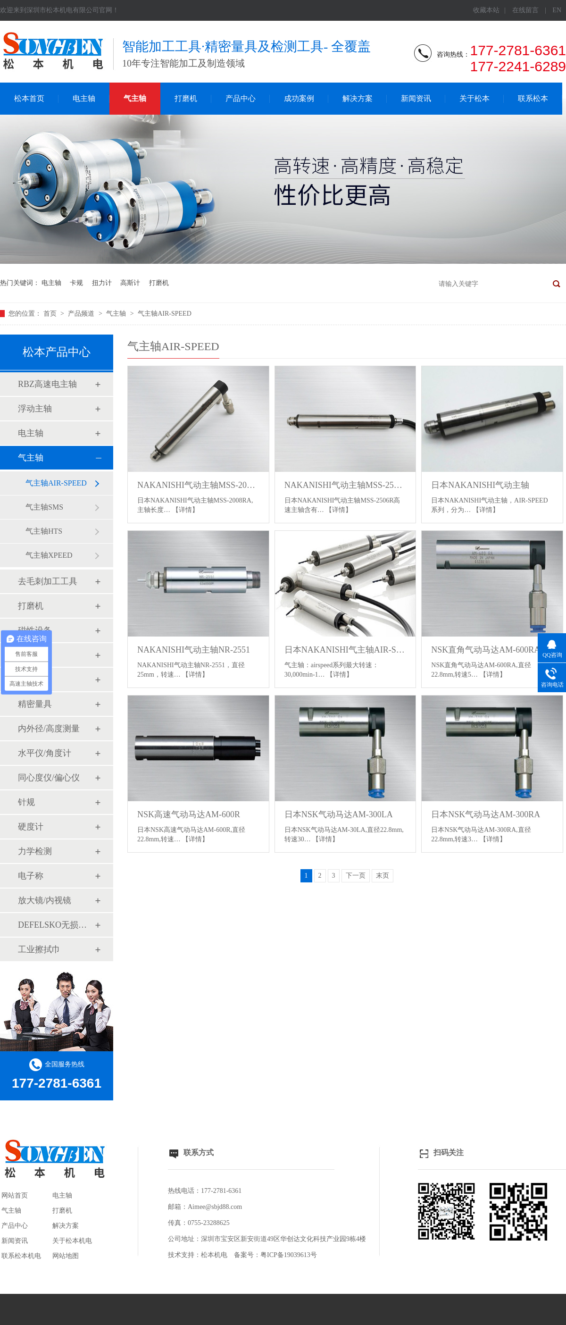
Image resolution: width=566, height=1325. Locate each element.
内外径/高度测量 (49, 728)
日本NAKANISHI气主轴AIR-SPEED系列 (345, 649)
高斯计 (130, 282)
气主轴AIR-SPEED (164, 313)
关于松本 (474, 98)
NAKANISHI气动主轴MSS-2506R (345, 485)
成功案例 (299, 98)
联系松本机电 (21, 1255)
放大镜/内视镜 (44, 900)
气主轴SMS (44, 507)
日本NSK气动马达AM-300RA (485, 814)
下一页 (356, 875)
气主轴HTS (43, 531)
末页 (382, 875)
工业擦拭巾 (39, 949)
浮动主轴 (35, 408)
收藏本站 (486, 10)
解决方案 (357, 98)
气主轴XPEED (49, 555)
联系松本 (533, 98)
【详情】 (185, 509)
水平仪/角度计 (44, 753)
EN (556, 10)
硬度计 (30, 826)
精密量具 (35, 704)
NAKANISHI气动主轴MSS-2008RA (198, 485)
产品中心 (240, 98)
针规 (26, 802)
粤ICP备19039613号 (288, 1254)
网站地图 (65, 1255)
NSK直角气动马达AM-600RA (485, 649)
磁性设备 (35, 630)
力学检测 (35, 851)
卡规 (76, 282)
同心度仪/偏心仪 (49, 777)
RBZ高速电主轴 (47, 384)
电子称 (30, 876)
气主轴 (135, 98)
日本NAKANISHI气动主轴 (480, 485)
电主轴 (84, 98)
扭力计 (102, 282)
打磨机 (186, 98)
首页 (50, 313)
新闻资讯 (416, 98)
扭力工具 (35, 655)
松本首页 (29, 98)
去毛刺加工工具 (47, 581)
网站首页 (14, 1195)
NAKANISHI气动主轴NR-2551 (193, 649)
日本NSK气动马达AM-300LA (338, 814)
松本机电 (214, 1254)
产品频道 (82, 313)
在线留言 (525, 10)
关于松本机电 (72, 1240)
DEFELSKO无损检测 (56, 925)
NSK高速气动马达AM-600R (188, 814)
